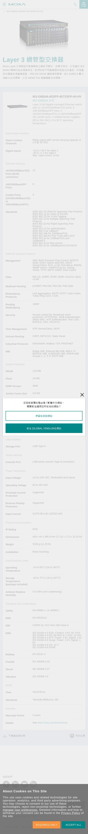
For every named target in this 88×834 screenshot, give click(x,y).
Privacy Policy (70, 813)
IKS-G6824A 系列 (43, 100)
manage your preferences (20, 809)
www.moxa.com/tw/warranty (52, 722)
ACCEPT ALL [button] (73, 824)
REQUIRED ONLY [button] (46, 824)
